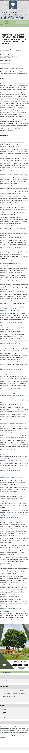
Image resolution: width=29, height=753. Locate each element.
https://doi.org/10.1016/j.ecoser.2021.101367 (10, 608)
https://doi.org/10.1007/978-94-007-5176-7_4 (10, 470)
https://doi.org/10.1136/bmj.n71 (7, 449)
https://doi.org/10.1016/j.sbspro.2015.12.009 (10, 460)
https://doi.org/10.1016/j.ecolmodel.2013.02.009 (11, 404)
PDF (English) (6, 672)
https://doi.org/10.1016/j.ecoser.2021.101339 (10, 535)
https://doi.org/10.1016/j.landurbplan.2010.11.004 (12, 291)
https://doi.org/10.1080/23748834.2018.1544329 (16, 300)
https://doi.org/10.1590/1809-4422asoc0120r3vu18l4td (13, 322)
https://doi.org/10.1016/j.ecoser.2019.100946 (10, 247)
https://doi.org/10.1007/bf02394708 (14, 350)
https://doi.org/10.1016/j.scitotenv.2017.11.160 (11, 517)
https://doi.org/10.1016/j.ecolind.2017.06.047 (10, 554)
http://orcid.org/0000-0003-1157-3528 (7, 57)
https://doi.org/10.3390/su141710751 (9, 420)
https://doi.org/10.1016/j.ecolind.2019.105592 (11, 225)
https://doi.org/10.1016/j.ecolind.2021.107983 (11, 369)
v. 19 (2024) (13, 31)
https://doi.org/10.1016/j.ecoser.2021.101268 (10, 204)
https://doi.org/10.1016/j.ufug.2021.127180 (10, 619)
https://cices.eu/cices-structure (14, 540)
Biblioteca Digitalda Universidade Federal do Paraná (13, 15)
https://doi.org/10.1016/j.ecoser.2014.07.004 (13, 573)
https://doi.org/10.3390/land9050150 (15, 212)
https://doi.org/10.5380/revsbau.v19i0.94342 (13, 68)
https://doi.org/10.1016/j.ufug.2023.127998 (10, 343)
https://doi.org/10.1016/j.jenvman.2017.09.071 (16, 160)
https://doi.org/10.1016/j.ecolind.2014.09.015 (10, 565)
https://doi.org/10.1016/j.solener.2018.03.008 (11, 171)
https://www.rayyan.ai (20, 482)
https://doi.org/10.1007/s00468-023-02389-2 (13, 395)
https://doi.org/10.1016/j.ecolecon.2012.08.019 (11, 331)
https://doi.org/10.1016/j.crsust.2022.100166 (10, 432)
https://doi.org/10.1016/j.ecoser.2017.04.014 (16, 281)
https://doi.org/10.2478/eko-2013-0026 (12, 193)
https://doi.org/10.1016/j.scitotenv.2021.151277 (11, 237)
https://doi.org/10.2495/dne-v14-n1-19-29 (12, 584)
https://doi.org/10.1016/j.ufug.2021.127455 (10, 596)
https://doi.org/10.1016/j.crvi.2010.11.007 (10, 388)
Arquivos (8, 31)
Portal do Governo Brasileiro (10, 0)
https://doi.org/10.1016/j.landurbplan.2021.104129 (12, 260)
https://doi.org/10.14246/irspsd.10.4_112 (9, 361)
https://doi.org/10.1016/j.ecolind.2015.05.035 (10, 146)
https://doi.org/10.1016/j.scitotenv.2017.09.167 (11, 272)
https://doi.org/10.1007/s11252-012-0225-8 (10, 493)
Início (3, 31)
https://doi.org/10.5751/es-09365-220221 (9, 310)
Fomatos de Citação (7, 699)
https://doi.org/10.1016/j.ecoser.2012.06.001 (13, 411)
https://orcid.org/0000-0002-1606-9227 (7, 51)
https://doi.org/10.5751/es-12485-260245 (17, 378)
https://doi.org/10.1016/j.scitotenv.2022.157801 (11, 185)
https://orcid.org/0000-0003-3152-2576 (7, 63)
